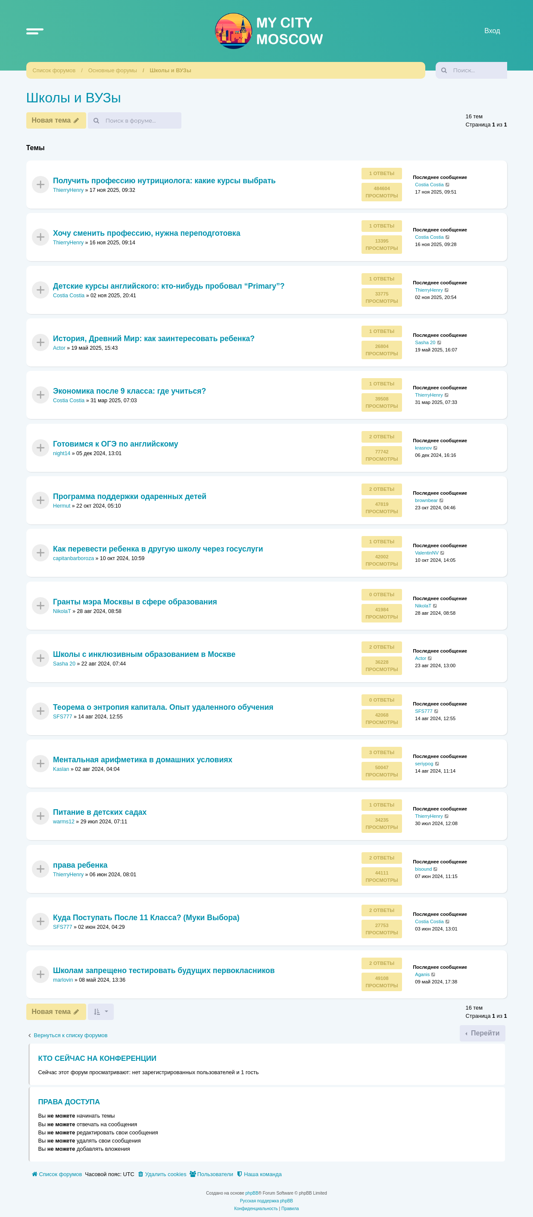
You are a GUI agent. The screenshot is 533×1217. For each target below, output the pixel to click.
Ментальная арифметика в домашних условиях (142, 759)
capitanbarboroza (73, 559)
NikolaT (62, 611)
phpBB (252, 1193)
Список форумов (54, 70)
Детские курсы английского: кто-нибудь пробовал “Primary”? (169, 285)
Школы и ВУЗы (170, 70)
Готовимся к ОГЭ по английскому (115, 443)
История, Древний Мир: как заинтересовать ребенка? (154, 338)
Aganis (422, 974)
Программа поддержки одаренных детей (129, 496)
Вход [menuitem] (492, 30)
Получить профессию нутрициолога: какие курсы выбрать (164, 180)
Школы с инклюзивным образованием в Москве (144, 654)
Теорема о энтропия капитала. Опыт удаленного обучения (163, 706)
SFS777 (62, 717)
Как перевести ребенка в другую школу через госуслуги (158, 549)
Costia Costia (429, 184)
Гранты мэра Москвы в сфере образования (135, 602)
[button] (35, 31)
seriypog (424, 763)
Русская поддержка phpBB (266, 1201)
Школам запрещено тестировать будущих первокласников (164, 970)
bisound (423, 869)
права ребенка (80, 865)
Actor (59, 348)
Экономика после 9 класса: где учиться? (129, 391)
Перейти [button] (484, 1033)
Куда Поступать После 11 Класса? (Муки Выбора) (146, 917)
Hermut (61, 506)
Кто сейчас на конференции (97, 1058)
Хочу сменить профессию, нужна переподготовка (146, 233)
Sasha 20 (425, 342)
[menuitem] (162, 1174)
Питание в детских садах (99, 812)
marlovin (63, 980)
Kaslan (61, 769)
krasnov (423, 447)
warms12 (64, 822)
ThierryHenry (68, 190)
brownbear (426, 500)
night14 (61, 453)
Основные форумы (112, 70)
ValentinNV (427, 552)
